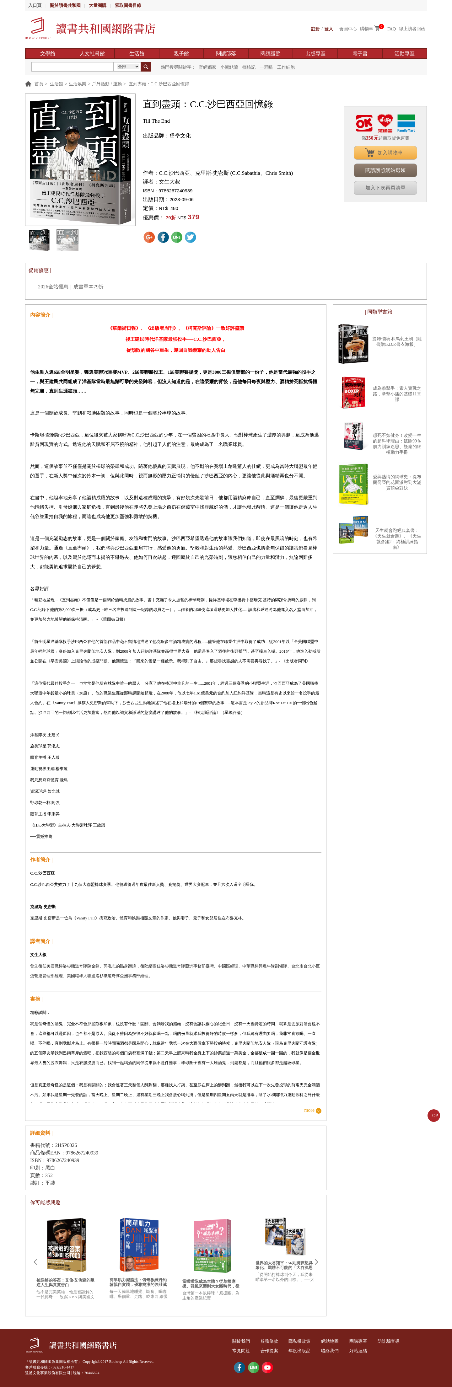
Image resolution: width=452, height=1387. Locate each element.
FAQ (391, 28)
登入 (328, 28)
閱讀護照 (271, 53)
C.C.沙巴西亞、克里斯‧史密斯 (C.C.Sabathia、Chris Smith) (226, 173)
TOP (434, 1115)
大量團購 (97, 5)
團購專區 (363, 1341)
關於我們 (241, 1341)
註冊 (315, 28)
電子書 (360, 53)
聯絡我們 (334, 1350)
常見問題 (241, 1350)
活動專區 (405, 53)
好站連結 (363, 1350)
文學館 (47, 53)
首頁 (39, 84)
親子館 (181, 53)
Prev (35, 1262)
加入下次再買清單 (385, 187)
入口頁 (34, 5)
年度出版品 (303, 1350)
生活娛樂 (77, 84)
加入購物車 (390, 152)
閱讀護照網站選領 (385, 170)
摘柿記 (249, 67)
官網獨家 (207, 67)
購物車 (366, 28)
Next (316, 1262)
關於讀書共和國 (65, 5)
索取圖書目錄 (128, 5)
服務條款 (271, 1341)
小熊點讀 (229, 67)
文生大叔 (169, 182)
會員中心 (348, 28)
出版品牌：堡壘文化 (167, 136)
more (309, 1110)
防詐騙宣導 (395, 1341)
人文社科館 (92, 53)
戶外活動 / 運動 (107, 84)
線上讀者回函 (412, 28)
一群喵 (266, 67)
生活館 (136, 53)
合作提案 (271, 1350)
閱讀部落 (226, 53)
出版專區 (315, 53)
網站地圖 (334, 1341)
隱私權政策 (303, 1341)
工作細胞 (286, 67)
